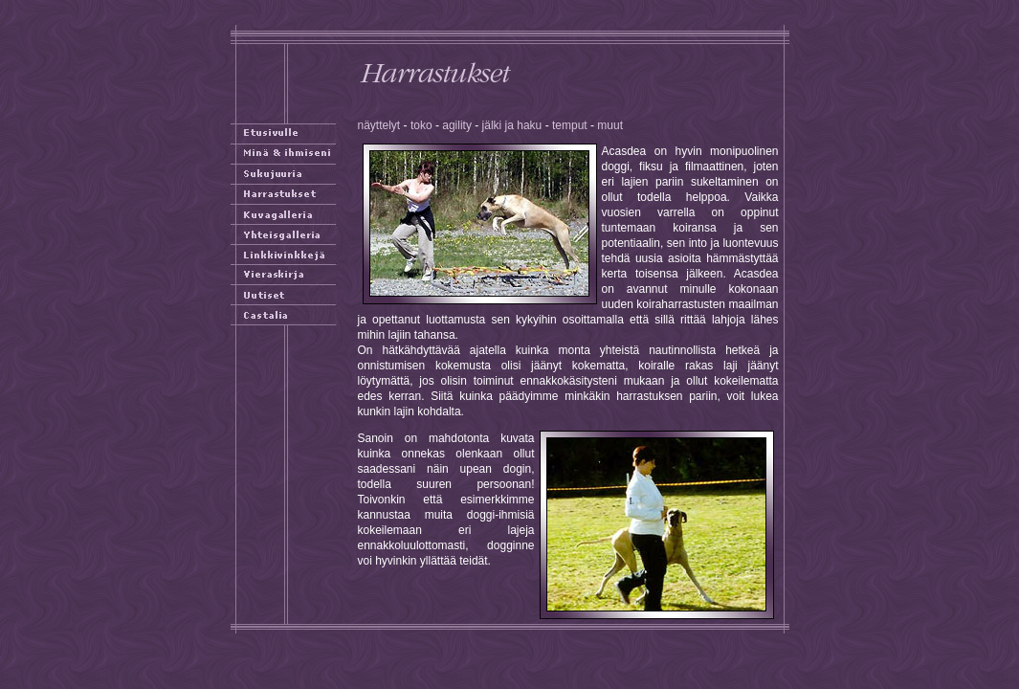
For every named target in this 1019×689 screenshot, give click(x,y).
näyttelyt (379, 125)
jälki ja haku (512, 125)
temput (569, 125)
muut (610, 125)
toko (421, 125)
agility (457, 125)
